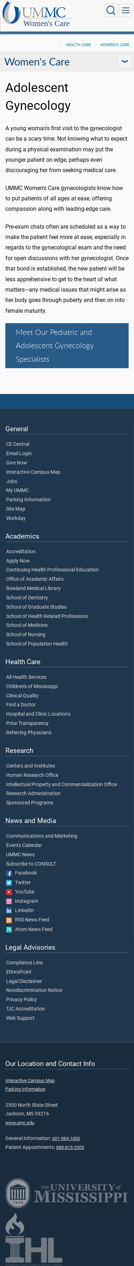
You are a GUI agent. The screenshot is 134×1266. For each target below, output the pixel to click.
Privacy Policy (21, 1000)
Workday (16, 518)
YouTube (20, 892)
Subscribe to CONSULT (31, 864)
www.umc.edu (19, 1122)
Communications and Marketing (41, 836)
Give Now (16, 463)
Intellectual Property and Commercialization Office (61, 785)
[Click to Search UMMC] (111, 10)
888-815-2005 (70, 1147)
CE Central (17, 444)
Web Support (20, 1018)
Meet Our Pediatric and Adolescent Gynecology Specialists (55, 345)
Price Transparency (27, 723)
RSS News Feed (27, 920)
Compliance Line (24, 963)
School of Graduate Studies (36, 607)
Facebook (21, 873)
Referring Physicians (28, 733)
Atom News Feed (29, 930)
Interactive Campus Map (33, 472)
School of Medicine (27, 625)
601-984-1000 (66, 1138)
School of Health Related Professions (47, 616)
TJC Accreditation (25, 1009)
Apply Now (18, 561)
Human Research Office (32, 775)
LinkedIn (20, 911)
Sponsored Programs (29, 803)
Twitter (18, 883)
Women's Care (46, 23)
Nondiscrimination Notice (34, 990)
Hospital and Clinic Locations (38, 714)
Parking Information (28, 500)
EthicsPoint (18, 972)
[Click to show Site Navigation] (125, 10)
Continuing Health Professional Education (52, 570)
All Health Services (26, 677)
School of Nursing (25, 635)
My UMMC (17, 490)
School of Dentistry (27, 598)
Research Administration (33, 794)
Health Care (78, 45)
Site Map (15, 509)
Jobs (11, 482)
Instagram (22, 901)
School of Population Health (37, 644)
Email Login (19, 454)
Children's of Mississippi (32, 687)
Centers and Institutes (30, 766)
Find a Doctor (21, 705)
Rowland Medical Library (33, 588)
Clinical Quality (22, 696)
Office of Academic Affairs (35, 579)
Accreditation (21, 552)
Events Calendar (24, 845)
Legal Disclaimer (24, 981)
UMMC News (20, 855)
